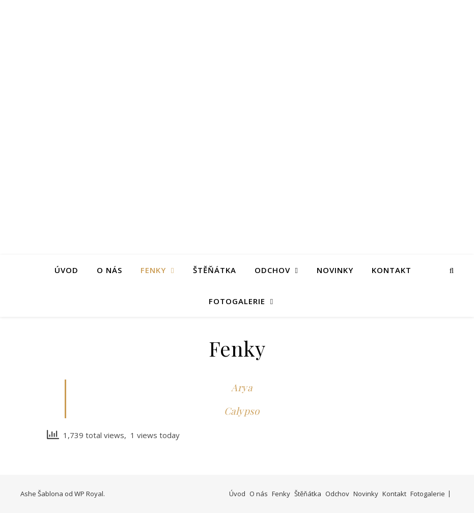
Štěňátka (214, 270)
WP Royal (88, 493)
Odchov (272, 270)
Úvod (66, 270)
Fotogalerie (237, 301)
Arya (241, 387)
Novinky (335, 270)
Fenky (153, 270)
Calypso (242, 410)
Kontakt (391, 270)
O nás (109, 270)
